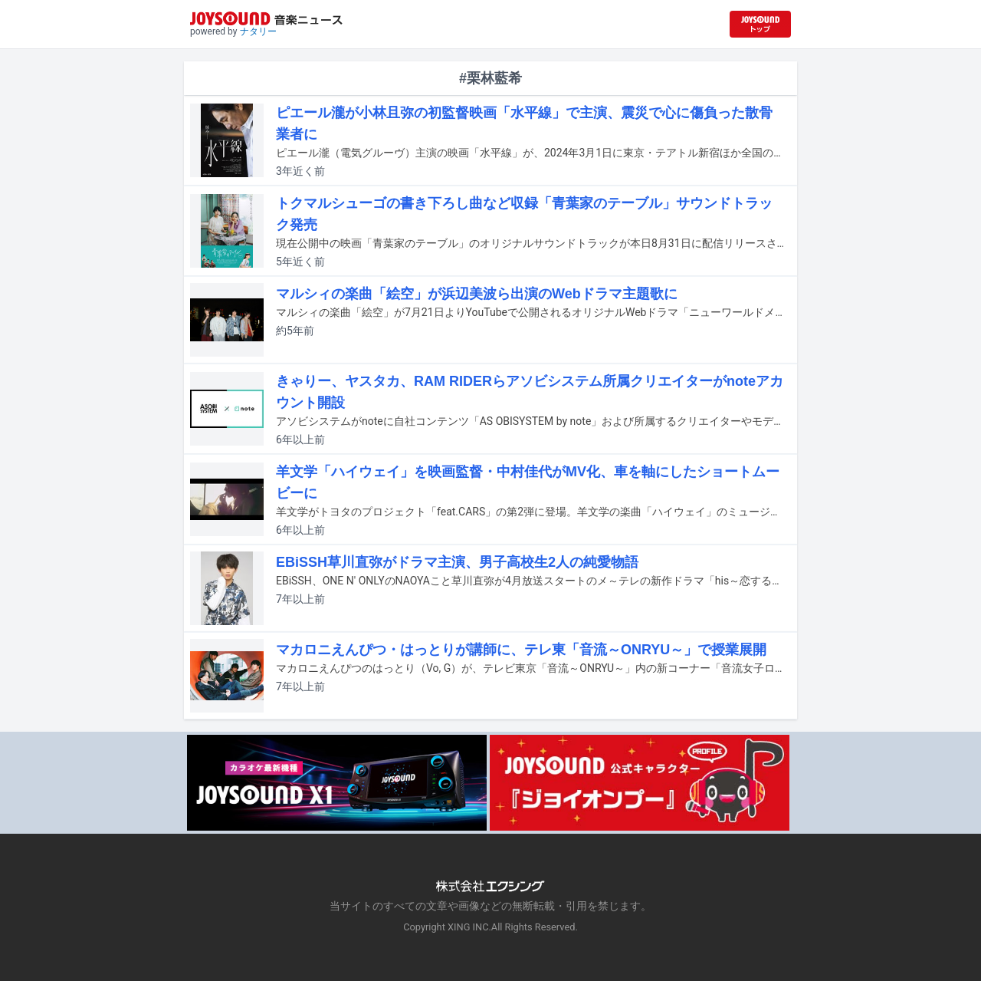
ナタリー (258, 31)
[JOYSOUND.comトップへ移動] (760, 24)
